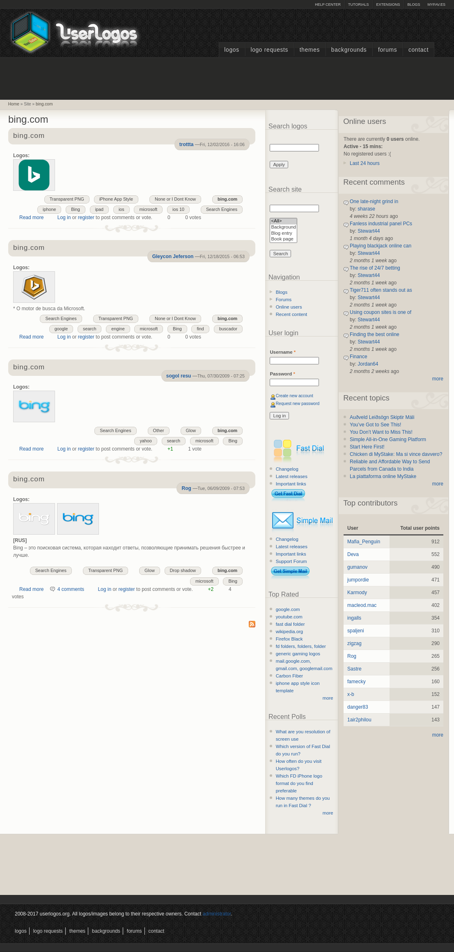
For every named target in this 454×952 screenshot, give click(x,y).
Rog (186, 488)
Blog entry (283, 234)
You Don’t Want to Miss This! (381, 432)
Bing (75, 209)
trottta (186, 144)
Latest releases (291, 476)
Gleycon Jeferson (173, 256)
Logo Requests (269, 50)
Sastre (354, 669)
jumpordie (358, 580)
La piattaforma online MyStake (383, 476)
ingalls (354, 618)
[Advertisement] (227, 77)
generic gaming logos (298, 653)
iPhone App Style (116, 199)
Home (13, 104)
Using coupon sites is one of (380, 312)
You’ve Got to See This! (375, 425)
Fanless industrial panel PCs (381, 224)
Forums (387, 50)
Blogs (413, 4)
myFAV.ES (436, 4)
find (200, 328)
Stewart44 (369, 231)
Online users (289, 306)
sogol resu (178, 376)
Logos (231, 50)
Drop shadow (183, 570)
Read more (31, 217)
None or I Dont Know (175, 199)
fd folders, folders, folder (301, 646)
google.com (288, 609)
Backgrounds (349, 50)
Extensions (388, 4)
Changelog (287, 469)
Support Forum (291, 561)
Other (158, 430)
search (89, 328)
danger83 (357, 707)
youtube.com (289, 616)
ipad (99, 209)
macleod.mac (361, 605)
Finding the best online (374, 334)
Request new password (298, 403)
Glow (191, 430)
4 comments (70, 589)
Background (283, 227)
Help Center (328, 4)
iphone (49, 209)
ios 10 (178, 209)
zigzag (354, 643)
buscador (228, 328)
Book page (283, 239)
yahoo (145, 440)
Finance (358, 356)
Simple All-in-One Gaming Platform (388, 439)
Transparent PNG (67, 199)
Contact (418, 50)
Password (282, 373)
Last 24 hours (365, 163)
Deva (353, 554)
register (86, 217)
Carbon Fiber (289, 675)
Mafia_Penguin (363, 542)
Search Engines (221, 209)
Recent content (291, 314)
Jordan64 (368, 364)
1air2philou (359, 720)
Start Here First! (367, 447)
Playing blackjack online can (380, 246)
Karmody (357, 592)
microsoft (148, 209)
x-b (350, 694)
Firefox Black (289, 638)
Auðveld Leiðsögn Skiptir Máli (382, 417)
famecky (356, 681)
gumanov (357, 567)
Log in (64, 217)
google (61, 328)
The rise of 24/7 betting (375, 268)
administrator (217, 914)
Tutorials (358, 4)
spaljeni (355, 631)
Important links (291, 483)
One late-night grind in (374, 201)
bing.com (44, 104)
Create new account (294, 396)
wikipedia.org (289, 631)
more (328, 698)
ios (121, 209)
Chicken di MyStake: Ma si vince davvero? (396, 454)
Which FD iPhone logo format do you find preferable (299, 783)
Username (283, 352)
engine (117, 328)
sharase (366, 209)
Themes (310, 50)
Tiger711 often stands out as (381, 290)
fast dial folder (290, 624)
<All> (283, 221)
